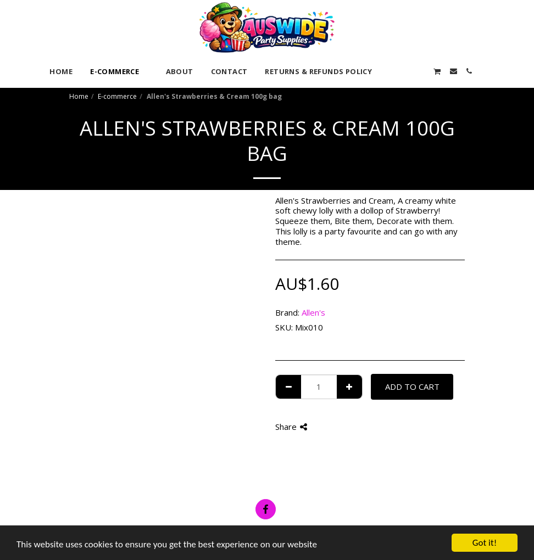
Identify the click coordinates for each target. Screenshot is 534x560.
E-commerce (117, 96)
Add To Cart (412, 386)
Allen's (313, 312)
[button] (388, 71)
